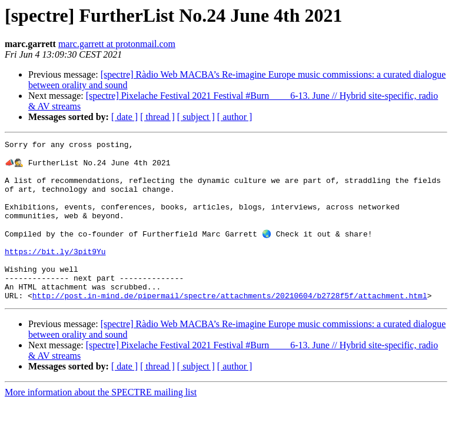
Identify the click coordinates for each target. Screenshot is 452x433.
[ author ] (234, 117)
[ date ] (124, 117)
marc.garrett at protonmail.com (116, 44)
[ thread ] (157, 117)
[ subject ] (196, 117)
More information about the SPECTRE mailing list (101, 423)
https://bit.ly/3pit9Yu (55, 273)
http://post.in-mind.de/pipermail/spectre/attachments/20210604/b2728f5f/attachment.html (229, 326)
